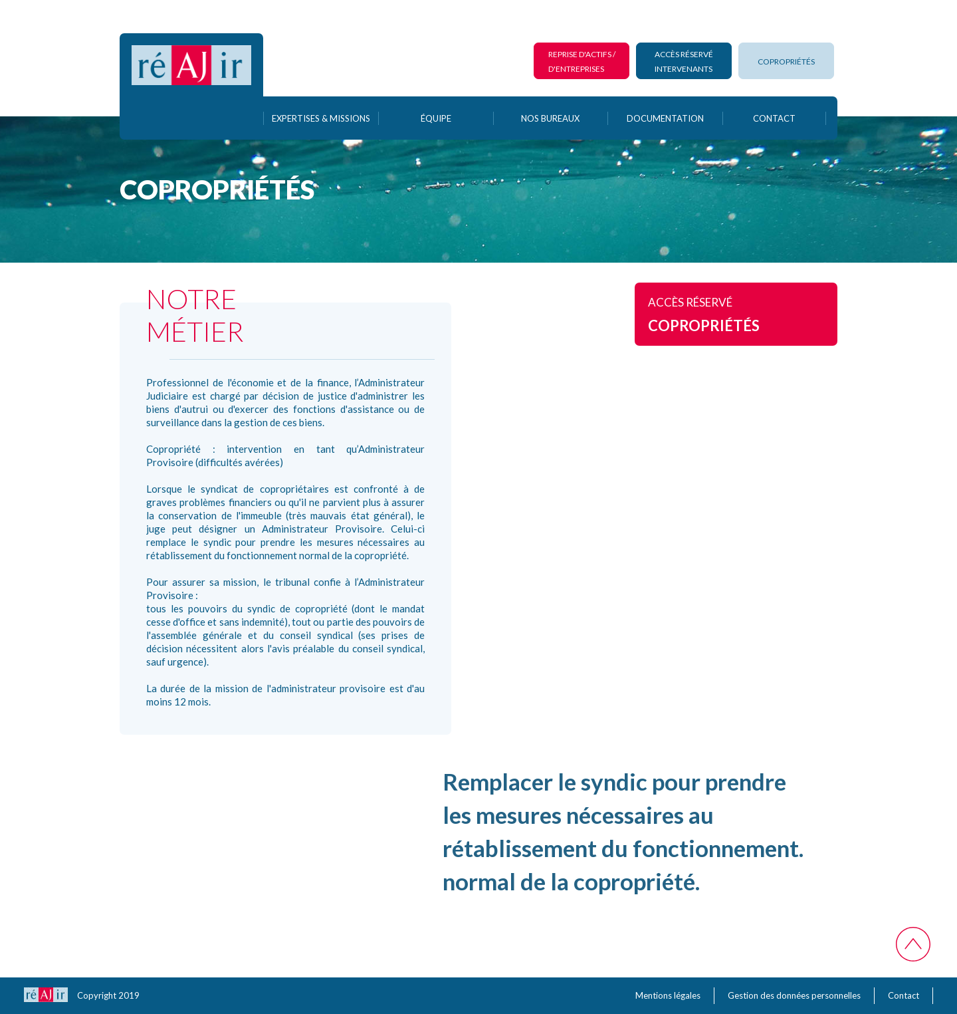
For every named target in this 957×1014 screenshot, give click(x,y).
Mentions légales (667, 995)
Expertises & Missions (321, 118)
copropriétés (786, 61)
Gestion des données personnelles (794, 995)
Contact (903, 995)
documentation (665, 118)
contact (774, 118)
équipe (436, 118)
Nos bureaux (550, 118)
